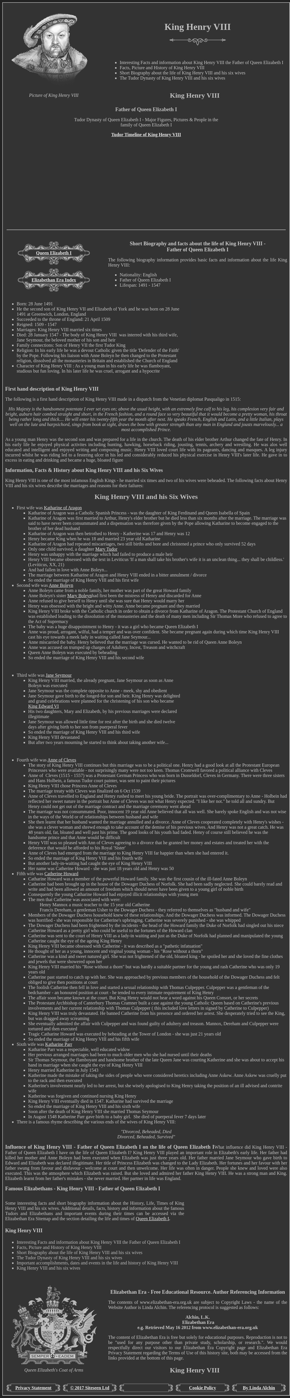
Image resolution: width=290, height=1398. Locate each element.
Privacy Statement (33, 1387)
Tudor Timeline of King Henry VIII (146, 134)
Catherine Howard (61, 873)
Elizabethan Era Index (54, 279)
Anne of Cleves (61, 759)
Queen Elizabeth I (54, 252)
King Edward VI (43, 706)
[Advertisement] (146, 189)
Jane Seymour (59, 675)
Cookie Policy (202, 1387)
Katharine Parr (58, 1044)
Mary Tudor (106, 549)
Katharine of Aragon (63, 507)
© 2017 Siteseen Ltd (89, 1387)
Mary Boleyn (79, 595)
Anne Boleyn (61, 585)
